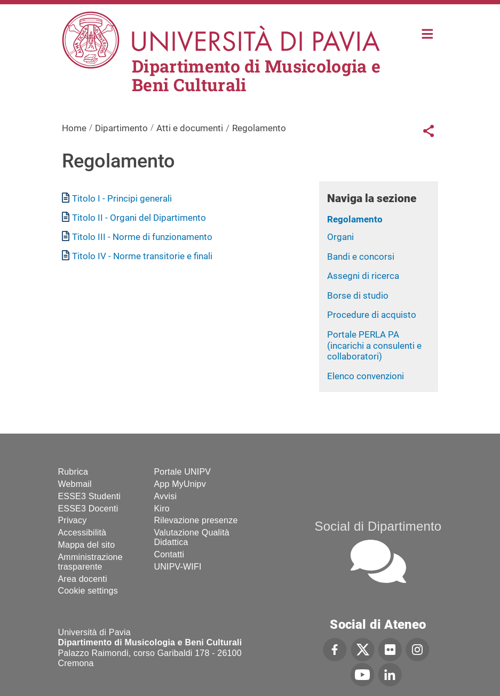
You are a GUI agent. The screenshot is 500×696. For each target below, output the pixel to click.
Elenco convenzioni (365, 376)
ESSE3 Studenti (89, 496)
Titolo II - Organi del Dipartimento (139, 217)
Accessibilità (82, 532)
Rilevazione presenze (196, 520)
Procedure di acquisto (371, 314)
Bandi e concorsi (360, 256)
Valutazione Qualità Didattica (191, 537)
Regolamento (355, 219)
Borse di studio (357, 295)
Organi (340, 236)
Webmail (75, 484)
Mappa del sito (86, 544)
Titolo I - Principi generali (122, 198)
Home (427, 32)
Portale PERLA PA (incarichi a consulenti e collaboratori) (374, 345)
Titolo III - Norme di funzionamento (142, 236)
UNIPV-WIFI (178, 566)
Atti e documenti (189, 128)
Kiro (162, 508)
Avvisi (165, 496)
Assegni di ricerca (363, 275)
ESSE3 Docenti (88, 508)
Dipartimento (121, 128)
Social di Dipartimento (378, 526)
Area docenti (82, 578)
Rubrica (73, 471)
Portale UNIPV (182, 471)
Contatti (169, 554)
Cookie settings (88, 590)
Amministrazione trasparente (90, 562)
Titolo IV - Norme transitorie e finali (142, 256)
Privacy (72, 520)
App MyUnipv (180, 484)
